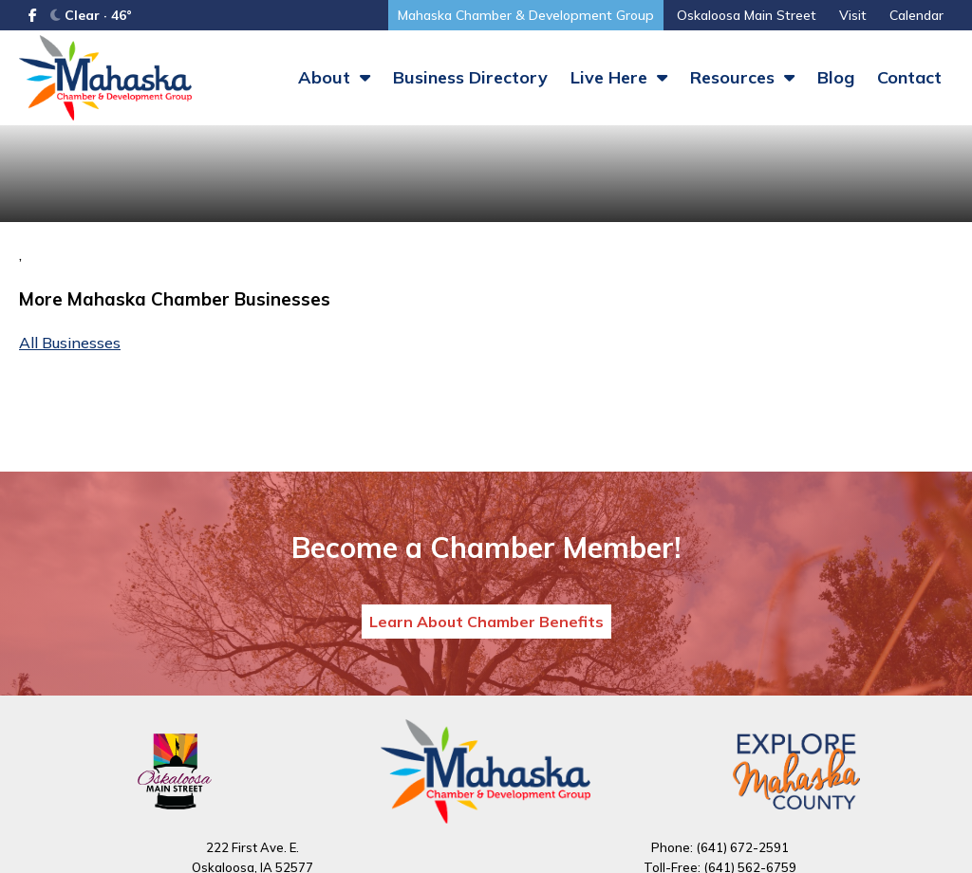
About (334, 77)
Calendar (916, 15)
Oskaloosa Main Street (746, 15)
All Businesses (70, 342)
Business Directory (470, 77)
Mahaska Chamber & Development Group (526, 15)
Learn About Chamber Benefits (486, 621)
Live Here (618, 77)
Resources (742, 77)
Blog (835, 77)
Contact (909, 77)
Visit (853, 15)
